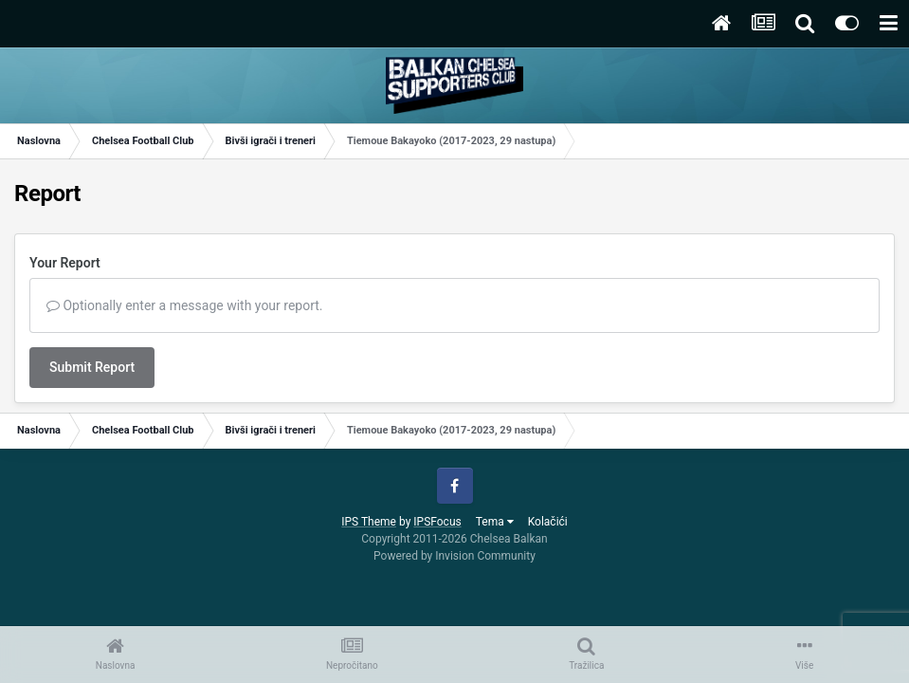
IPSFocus (437, 521)
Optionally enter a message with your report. (184, 305)
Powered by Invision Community (454, 556)
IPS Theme (368, 521)
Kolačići (548, 521)
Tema (495, 521)
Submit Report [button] (92, 367)
